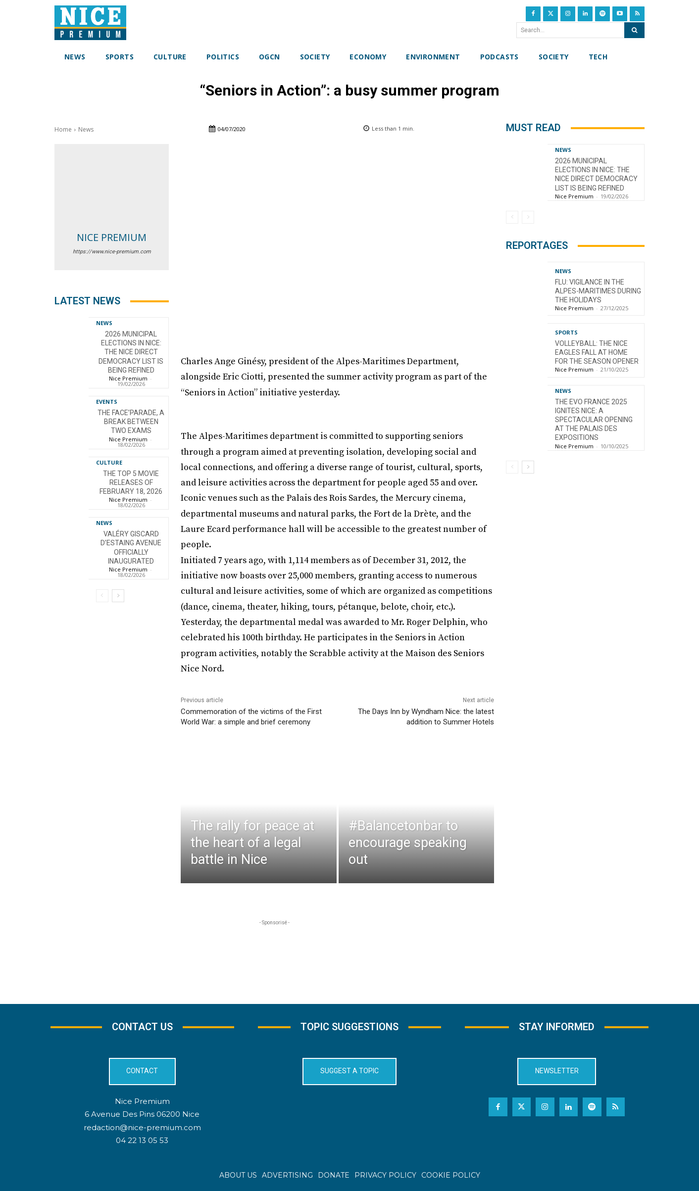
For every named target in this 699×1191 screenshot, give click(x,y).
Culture (109, 462)
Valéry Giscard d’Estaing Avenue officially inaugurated (130, 547)
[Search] (634, 30)
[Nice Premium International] (90, 22)
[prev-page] (102, 595)
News (86, 129)
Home (63, 129)
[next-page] (118, 595)
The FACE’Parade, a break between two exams (131, 421)
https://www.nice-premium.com (112, 251)
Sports (566, 332)
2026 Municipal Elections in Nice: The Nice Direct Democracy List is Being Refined (131, 352)
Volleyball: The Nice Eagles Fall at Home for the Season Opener (597, 352)
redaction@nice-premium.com (142, 1127)
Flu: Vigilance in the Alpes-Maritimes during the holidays (598, 291)
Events (106, 401)
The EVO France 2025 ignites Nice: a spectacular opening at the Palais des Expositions (594, 420)
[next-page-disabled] (528, 217)
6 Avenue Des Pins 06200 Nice (142, 1114)
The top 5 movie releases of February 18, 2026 (131, 482)
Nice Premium (112, 237)
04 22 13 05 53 (142, 1140)
